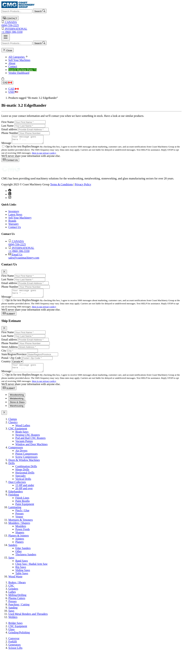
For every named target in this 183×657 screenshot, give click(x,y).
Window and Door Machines (31, 449)
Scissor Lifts (15, 652)
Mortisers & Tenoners (20, 524)
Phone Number (9, 133)
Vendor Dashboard (18, 72)
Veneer (19, 521)
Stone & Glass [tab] (17, 407)
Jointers (19, 543)
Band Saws (21, 565)
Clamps (12, 423)
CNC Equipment (17, 433)
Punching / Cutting (18, 609)
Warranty (13, 225)
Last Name (7, 125)
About (11, 63)
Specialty (20, 480)
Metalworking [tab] (17, 403)
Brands (12, 222)
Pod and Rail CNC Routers (30, 442)
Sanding (12, 612)
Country (5, 364)
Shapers (19, 537)
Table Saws (21, 578)
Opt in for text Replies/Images (23, 148)
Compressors (15, 452)
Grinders (13, 593)
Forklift (12, 646)
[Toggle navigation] (5, 37)
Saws (11, 562)
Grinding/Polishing (19, 637)
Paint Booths (22, 505)
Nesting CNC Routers (27, 439)
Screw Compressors (26, 461)
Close (7, 50)
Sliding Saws (22, 574)
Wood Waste (15, 581)
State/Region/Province (14, 357)
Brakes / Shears (17, 587)
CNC (11, 590)
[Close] (4, 273)
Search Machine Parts (22, 69)
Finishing (13, 499)
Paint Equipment (24, 508)
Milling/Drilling (17, 599)
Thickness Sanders (25, 559)
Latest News (15, 216)
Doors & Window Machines (24, 464)
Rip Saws (20, 571)
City (3, 353)
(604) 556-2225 (91, 23)
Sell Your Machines (19, 60)
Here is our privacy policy (44, 154)
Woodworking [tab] (17, 399)
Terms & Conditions (61, 185)
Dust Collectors (17, 486)
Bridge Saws (15, 627)
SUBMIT (9, 316)
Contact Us (10, 161)
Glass (11, 634)
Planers (19, 546)
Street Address (9, 350)
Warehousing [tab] (16, 410)
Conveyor (13, 643)
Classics (12, 426)
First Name (7, 121)
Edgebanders (15, 496)
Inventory (13, 212)
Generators (14, 649)
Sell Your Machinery (20, 219)
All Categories (18, 56)
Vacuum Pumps (24, 445)
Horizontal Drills (24, 477)
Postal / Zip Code (11, 361)
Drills (11, 467)
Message (6, 144)
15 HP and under (24, 489)
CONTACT (10, 18)
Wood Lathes (22, 430)
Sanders (12, 549)
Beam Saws (21, 436)
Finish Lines (22, 502)
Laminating (14, 511)
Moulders (20, 530)
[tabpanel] (91, 502)
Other (18, 556)
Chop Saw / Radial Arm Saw (31, 568)
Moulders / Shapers (19, 527)
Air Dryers (21, 455)
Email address (9, 129)
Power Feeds (22, 533)
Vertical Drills (23, 483)
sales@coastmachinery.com (95, 257)
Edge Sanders (23, 552)
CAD (7, 82)
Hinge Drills (22, 474)
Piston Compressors (26, 458)
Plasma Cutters (16, 602)
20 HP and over (24, 493)
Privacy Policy (83, 185)
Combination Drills (26, 471)
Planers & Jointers (18, 540)
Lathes (12, 596)
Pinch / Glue (22, 515)
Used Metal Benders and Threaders (28, 618)
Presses (19, 518)
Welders (12, 621)
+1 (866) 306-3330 (91, 30)
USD (13, 91)
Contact (12, 66)
